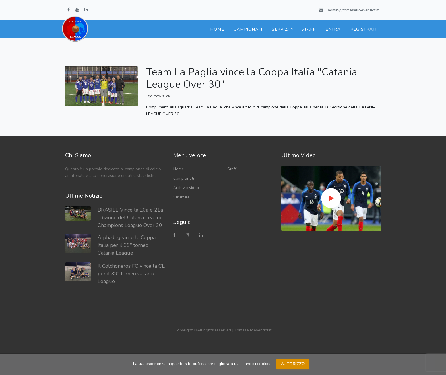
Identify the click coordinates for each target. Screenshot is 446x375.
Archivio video (186, 187)
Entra (333, 29)
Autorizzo (293, 364)
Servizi (280, 29)
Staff (309, 29)
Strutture (181, 197)
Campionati (248, 29)
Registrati (363, 29)
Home (217, 29)
